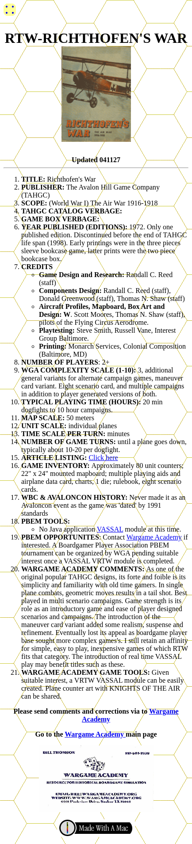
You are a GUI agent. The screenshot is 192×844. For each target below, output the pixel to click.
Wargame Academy (154, 537)
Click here (103, 457)
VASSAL (110, 529)
